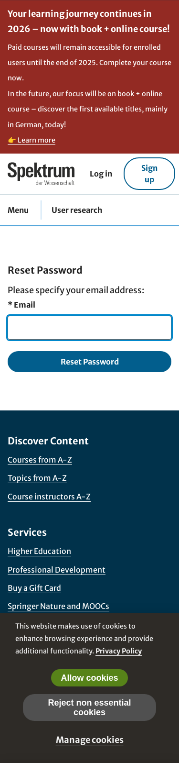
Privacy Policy (118, 651)
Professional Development (56, 570)
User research (77, 210)
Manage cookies (90, 739)
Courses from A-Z (40, 459)
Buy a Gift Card (34, 588)
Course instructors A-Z (49, 496)
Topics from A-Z (37, 478)
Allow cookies (89, 678)
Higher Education (39, 551)
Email (21, 305)
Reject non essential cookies (89, 707)
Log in (101, 173)
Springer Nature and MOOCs (58, 606)
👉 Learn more (31, 140)
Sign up (149, 173)
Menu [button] (18, 210)
